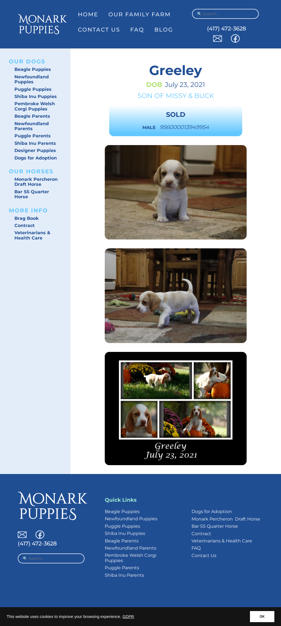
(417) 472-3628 (226, 28)
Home (88, 14)
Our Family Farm (139, 14)
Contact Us (99, 29)
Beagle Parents (32, 116)
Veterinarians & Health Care (32, 235)
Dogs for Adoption (35, 158)
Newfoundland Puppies (31, 79)
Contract (24, 225)
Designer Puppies (35, 150)
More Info (28, 210)
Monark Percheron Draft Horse (36, 182)
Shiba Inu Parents (35, 143)
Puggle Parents (32, 135)
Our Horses (31, 171)
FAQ (137, 29)
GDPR (128, 616)
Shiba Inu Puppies (35, 96)
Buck (204, 96)
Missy (176, 96)
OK (262, 617)
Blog (163, 29)
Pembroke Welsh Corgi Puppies (34, 106)
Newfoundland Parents (31, 126)
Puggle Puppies (33, 89)
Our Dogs (27, 61)
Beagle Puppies (32, 69)
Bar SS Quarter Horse (31, 194)
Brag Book (26, 218)
